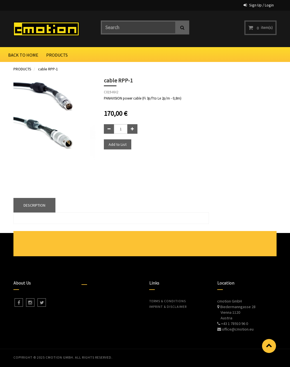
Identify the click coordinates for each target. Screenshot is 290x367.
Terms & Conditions (167, 301)
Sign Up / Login (261, 5)
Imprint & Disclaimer (168, 306)
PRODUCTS (22, 68)
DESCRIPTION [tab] (34, 205)
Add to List (118, 144)
